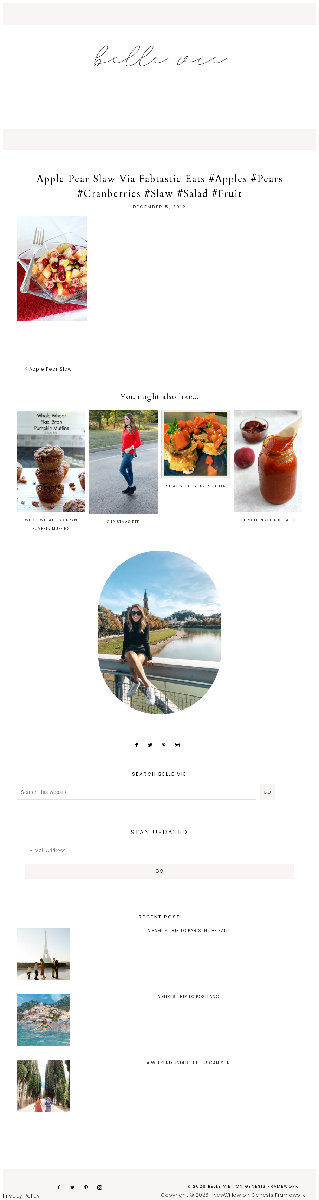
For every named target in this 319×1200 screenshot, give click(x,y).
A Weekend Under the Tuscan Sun (188, 1063)
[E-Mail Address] (159, 850)
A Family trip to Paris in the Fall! (188, 930)
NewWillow (227, 1195)
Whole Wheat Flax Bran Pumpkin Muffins (51, 470)
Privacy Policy (21, 1195)
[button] (159, 14)
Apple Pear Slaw (50, 369)
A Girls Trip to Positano (188, 997)
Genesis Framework (272, 1186)
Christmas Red (123, 467)
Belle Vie (159, 56)
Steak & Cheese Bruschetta (195, 449)
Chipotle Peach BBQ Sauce (268, 466)
